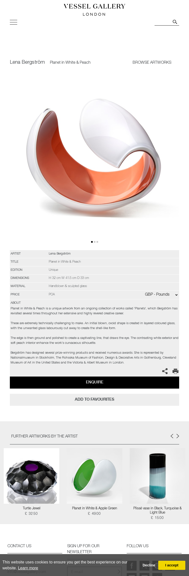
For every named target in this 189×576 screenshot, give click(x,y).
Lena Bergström (27, 62)
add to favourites (94, 399)
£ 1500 (157, 518)
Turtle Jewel (31, 508)
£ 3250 (31, 514)
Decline (148, 565)
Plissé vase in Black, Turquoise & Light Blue (157, 511)
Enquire (94, 382)
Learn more (28, 568)
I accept (171, 565)
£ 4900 (94, 514)
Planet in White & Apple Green (94, 508)
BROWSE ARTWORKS (152, 63)
